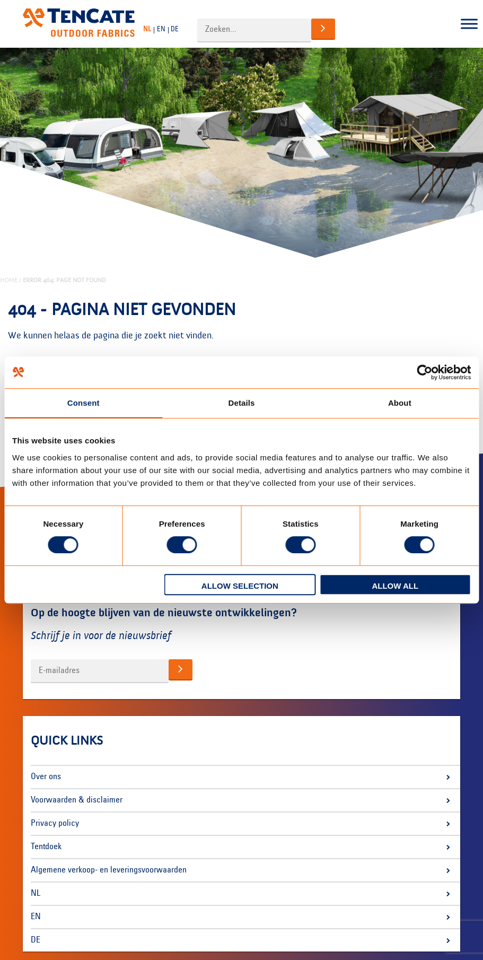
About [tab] (399, 402)
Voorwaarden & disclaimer (76, 800)
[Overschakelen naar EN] (162, 30)
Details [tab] (242, 402)
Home (8, 280)
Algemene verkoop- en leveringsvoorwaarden (109, 870)
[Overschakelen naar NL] (148, 30)
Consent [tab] (83, 402)
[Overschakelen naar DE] (176, 30)
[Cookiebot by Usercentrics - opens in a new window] (424, 372)
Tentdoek (46, 847)
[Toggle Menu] (469, 23)
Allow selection (239, 585)
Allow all (395, 585)
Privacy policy (55, 823)
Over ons (46, 777)
